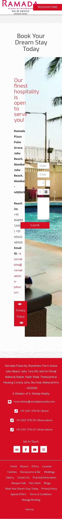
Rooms (24, 466)
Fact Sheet (35, 483)
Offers (35, 466)
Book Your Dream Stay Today (21, 488)
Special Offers (18, 494)
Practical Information (44, 477)
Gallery (10, 477)
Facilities (12, 472)
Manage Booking (31, 499)
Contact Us (23, 477)
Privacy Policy (49, 488)
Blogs (47, 483)
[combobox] (41, 183)
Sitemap (29, 509)
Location (47, 466)
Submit (34, 225)
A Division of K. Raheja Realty (31, 393)
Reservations (47, 7)
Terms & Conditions (41, 494)
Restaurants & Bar (30, 472)
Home (13, 466)
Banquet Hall (19, 483)
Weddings (49, 472)
